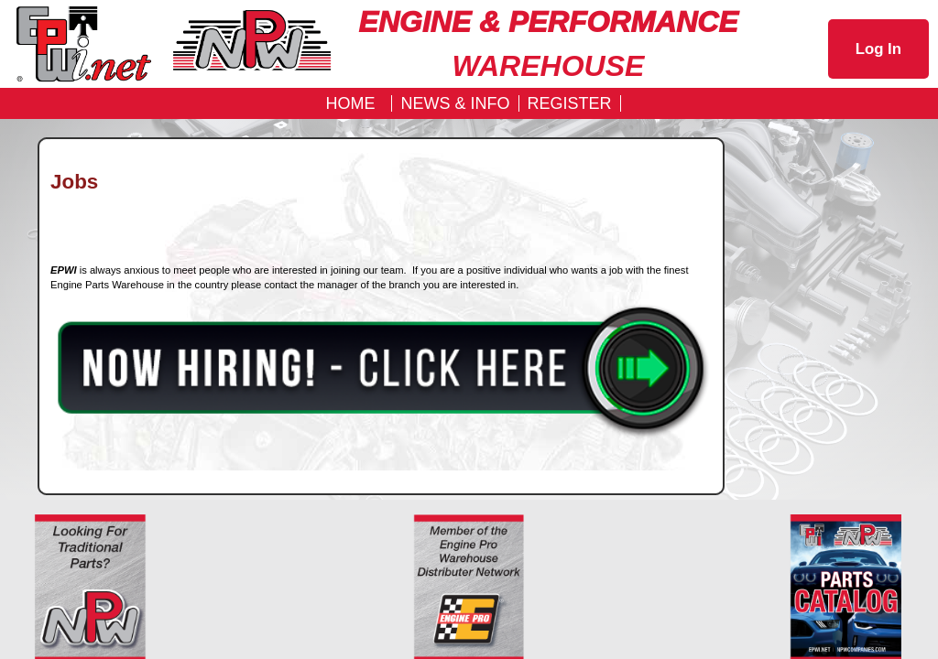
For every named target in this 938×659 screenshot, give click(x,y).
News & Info (454, 103)
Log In (878, 49)
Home (350, 103)
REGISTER (570, 103)
